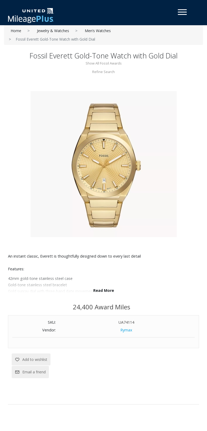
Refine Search (103, 71)
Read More (103, 290)
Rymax (126, 329)
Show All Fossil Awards (104, 63)
